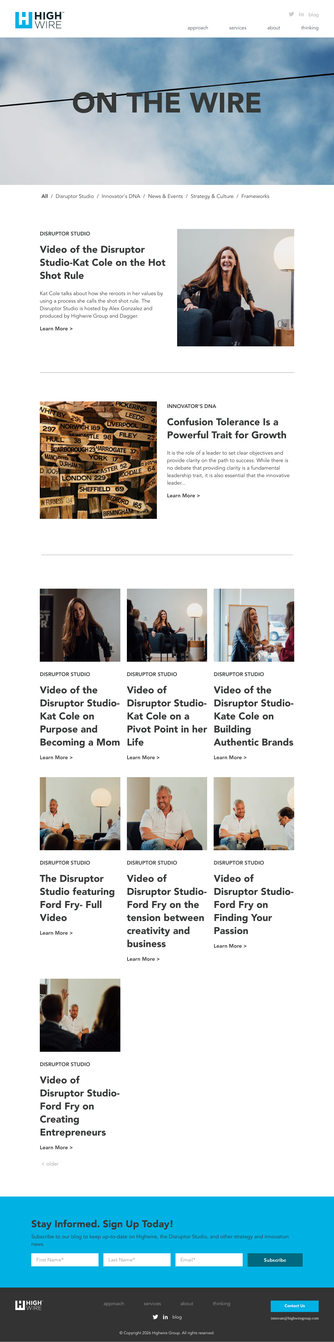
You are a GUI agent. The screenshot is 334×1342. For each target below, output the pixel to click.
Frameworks (255, 196)
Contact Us (294, 1306)
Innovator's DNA (121, 196)
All (44, 196)
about (273, 28)
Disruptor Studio (75, 196)
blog (314, 15)
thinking (310, 28)
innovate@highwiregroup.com (295, 1318)
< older (49, 1164)
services (238, 28)
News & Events (165, 196)
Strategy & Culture (212, 196)
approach (198, 28)
